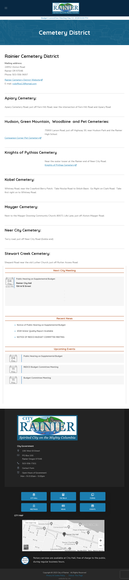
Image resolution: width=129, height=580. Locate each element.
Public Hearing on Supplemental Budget (35, 279)
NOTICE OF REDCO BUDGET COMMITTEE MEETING (40, 337)
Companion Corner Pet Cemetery (22, 137)
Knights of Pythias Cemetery (59, 165)
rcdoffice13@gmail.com (24, 83)
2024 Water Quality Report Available (35, 331)
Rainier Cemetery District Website (22, 79)
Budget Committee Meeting (54, 18)
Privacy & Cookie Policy (55, 575)
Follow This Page (76, 575)
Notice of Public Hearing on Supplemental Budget (41, 325)
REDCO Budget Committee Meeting (41, 367)
